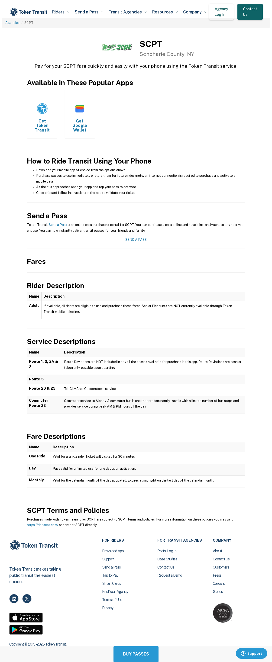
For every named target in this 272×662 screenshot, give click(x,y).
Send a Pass (58, 225)
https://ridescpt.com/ (42, 525)
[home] (29, 12)
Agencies (12, 23)
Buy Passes (136, 654)
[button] (60, 12)
